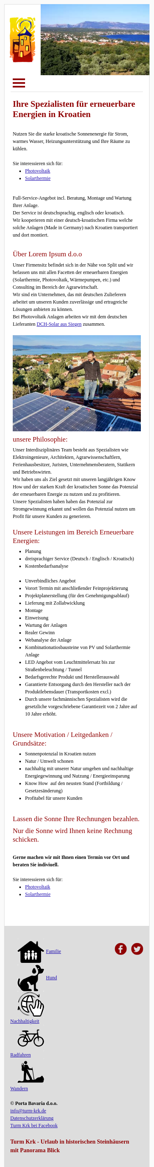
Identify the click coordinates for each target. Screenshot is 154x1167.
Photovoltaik (37, 171)
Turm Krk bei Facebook (33, 1125)
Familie (39, 951)
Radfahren (27, 1042)
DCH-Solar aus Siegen (59, 324)
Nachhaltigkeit (27, 1009)
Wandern (27, 1076)
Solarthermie (38, 178)
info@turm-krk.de (28, 1111)
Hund (37, 977)
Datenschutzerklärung (31, 1118)
